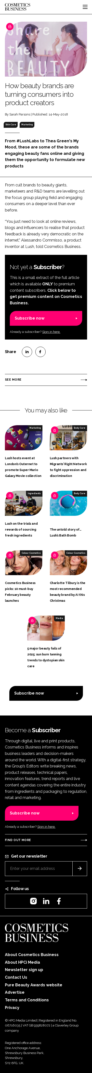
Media (59, 618)
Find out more (18, 840)
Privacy (12, 1007)
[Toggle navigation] (85, 7)
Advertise (15, 992)
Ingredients (34, 493)
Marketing (27, 124)
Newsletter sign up (24, 969)
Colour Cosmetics (31, 553)
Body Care (79, 428)
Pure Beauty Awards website (33, 985)
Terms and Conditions (27, 1000)
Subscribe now (29, 318)
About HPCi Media (22, 962)
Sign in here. (51, 332)
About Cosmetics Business (32, 954)
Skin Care (10, 124)
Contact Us (16, 977)
